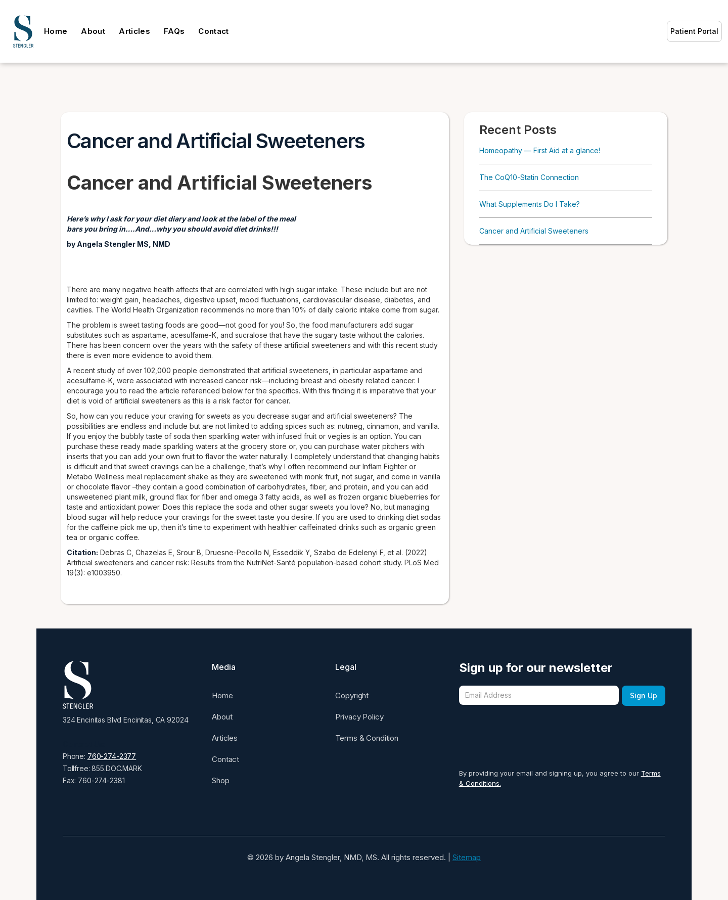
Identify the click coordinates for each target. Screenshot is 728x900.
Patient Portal (694, 31)
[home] (23, 31)
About (93, 31)
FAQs (174, 31)
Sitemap (466, 857)
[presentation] (536, 728)
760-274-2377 (111, 756)
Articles (134, 31)
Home (55, 31)
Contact (213, 31)
